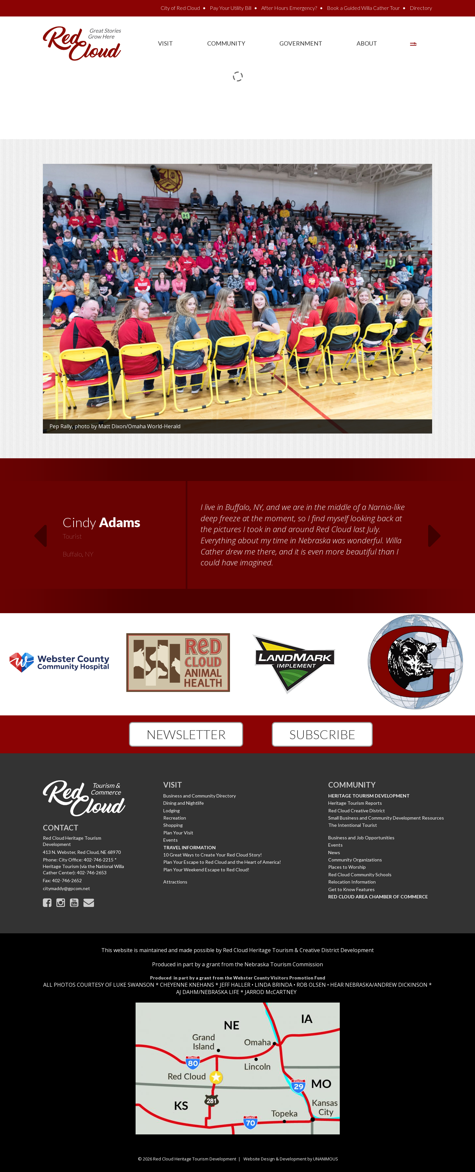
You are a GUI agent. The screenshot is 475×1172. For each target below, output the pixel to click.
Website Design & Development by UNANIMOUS (290, 1159)
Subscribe (322, 734)
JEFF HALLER (234, 984)
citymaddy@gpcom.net (66, 888)
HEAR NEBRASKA (351, 984)
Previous (40, 532)
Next (435, 532)
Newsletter (186, 734)
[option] (237, 535)
